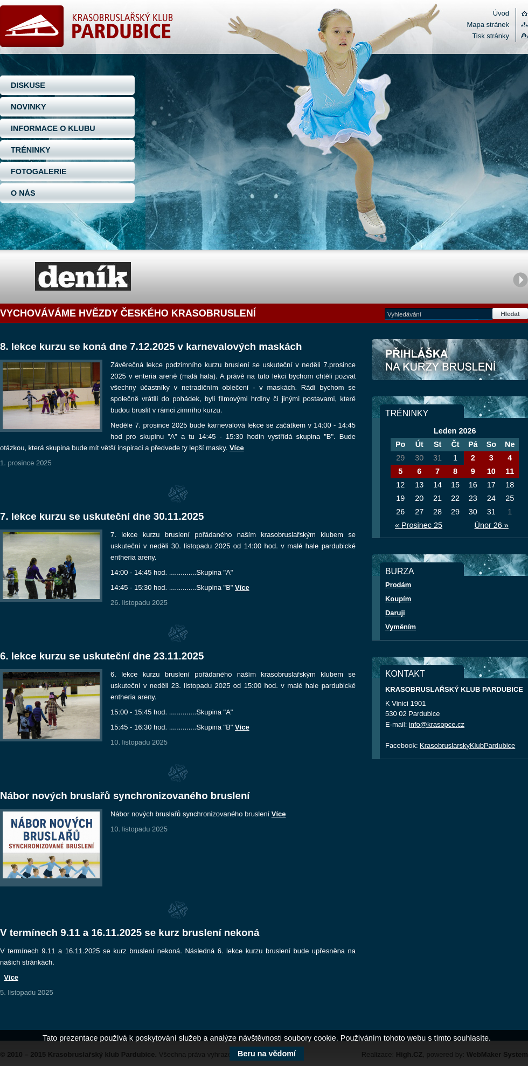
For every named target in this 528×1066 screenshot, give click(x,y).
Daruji (395, 613)
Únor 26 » (492, 525)
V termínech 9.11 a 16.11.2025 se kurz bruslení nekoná (129, 932)
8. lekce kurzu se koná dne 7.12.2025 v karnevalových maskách (151, 346)
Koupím (398, 599)
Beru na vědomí (267, 1053)
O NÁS (23, 193)
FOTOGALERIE (39, 171)
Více (237, 448)
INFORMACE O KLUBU (53, 128)
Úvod (501, 13)
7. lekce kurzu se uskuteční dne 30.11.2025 (102, 516)
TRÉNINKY (31, 150)
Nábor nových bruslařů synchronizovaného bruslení (125, 795)
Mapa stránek (488, 24)
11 (509, 471)
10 (491, 471)
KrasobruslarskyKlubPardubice (467, 745)
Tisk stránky (490, 36)
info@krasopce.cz (436, 724)
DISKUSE (28, 85)
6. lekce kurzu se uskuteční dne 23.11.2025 (102, 656)
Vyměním (400, 627)
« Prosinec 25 (418, 525)
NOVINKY (28, 106)
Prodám (398, 585)
